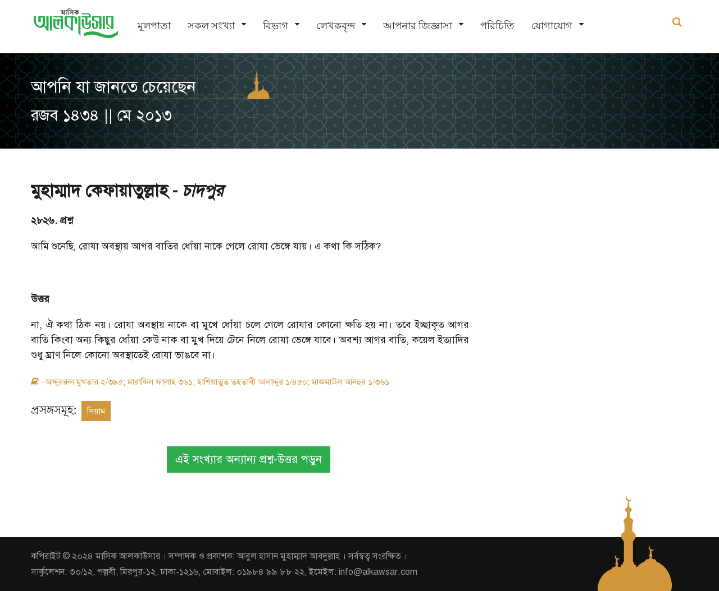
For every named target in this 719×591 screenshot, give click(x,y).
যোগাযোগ (551, 25)
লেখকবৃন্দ (335, 25)
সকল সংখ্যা (211, 25)
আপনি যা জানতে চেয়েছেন (113, 87)
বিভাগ (275, 25)
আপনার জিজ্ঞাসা (417, 25)
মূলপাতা (154, 25)
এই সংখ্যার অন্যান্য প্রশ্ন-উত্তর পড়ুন (248, 460)
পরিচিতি (497, 25)
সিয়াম (96, 411)
